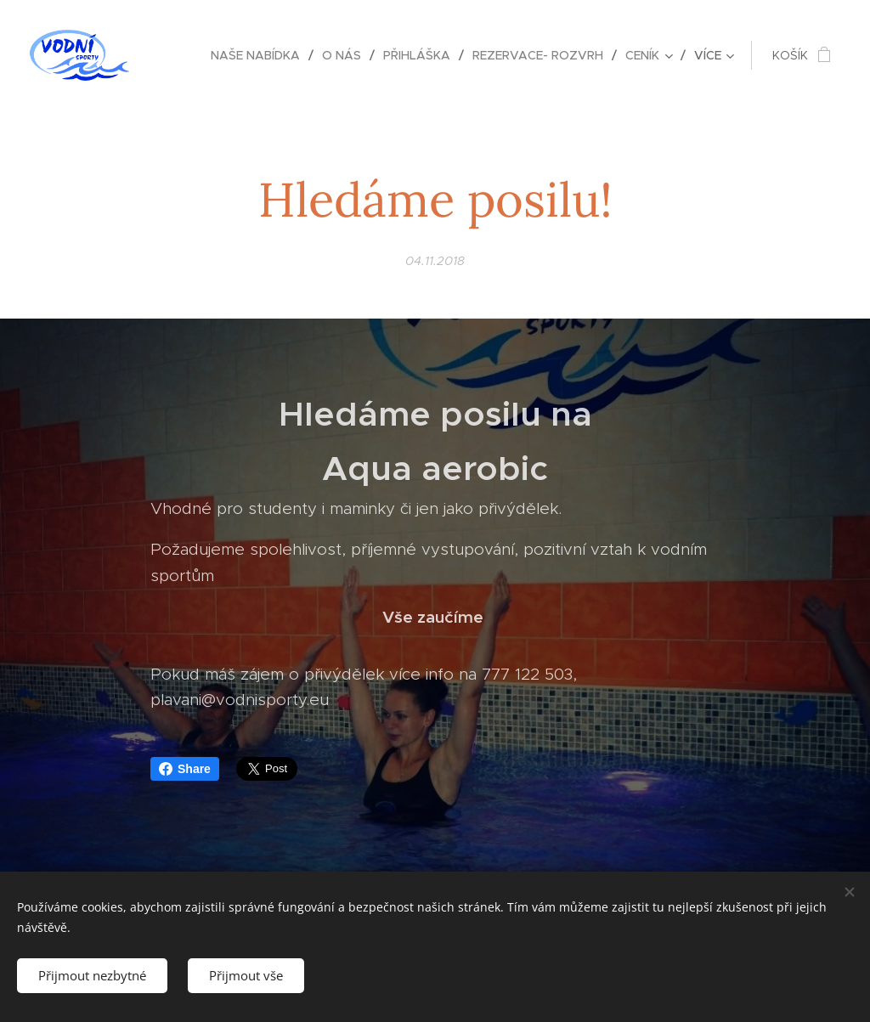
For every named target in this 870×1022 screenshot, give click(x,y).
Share (185, 769)
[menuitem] (260, 55)
